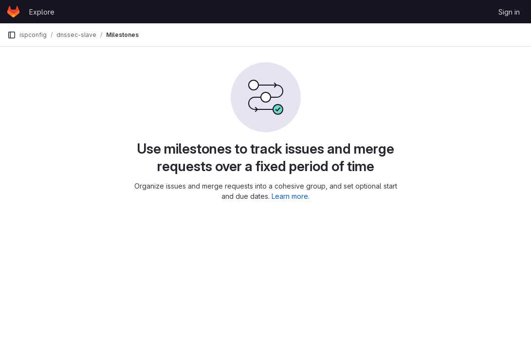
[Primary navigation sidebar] (11, 35)
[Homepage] (13, 11)
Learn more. (291, 196)
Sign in (509, 12)
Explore (42, 12)
